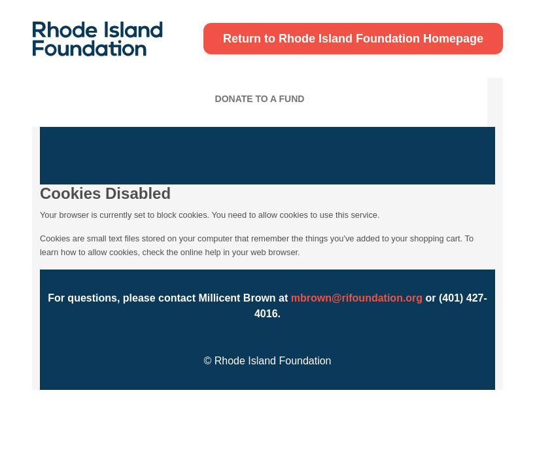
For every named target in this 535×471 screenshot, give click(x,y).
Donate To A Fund (260, 99)
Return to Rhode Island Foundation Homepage (353, 38)
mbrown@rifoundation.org (357, 298)
